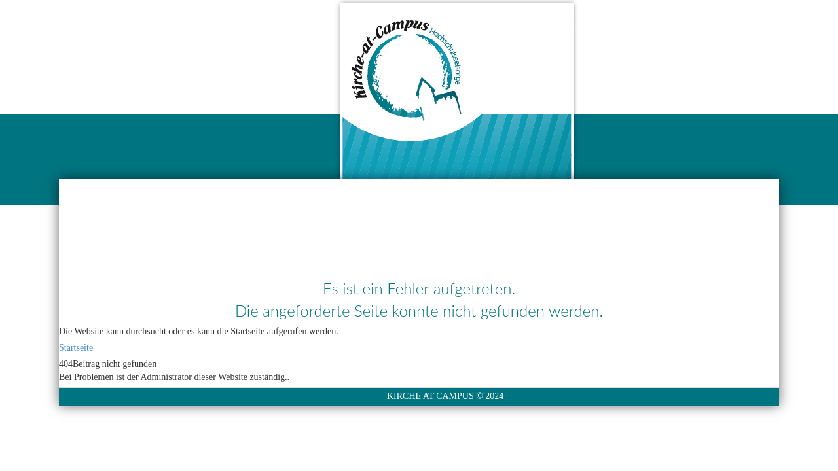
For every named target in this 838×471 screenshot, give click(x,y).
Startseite (76, 348)
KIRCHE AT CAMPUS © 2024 (445, 396)
